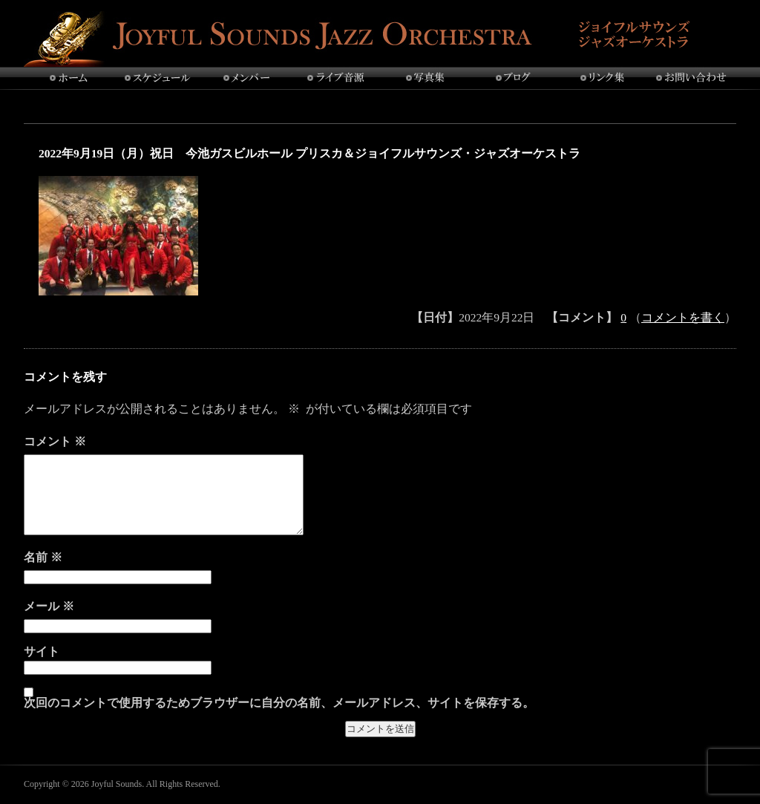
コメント (55, 441)
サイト (41, 652)
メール (49, 606)
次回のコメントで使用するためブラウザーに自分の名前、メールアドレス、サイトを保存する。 (279, 703)
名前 (43, 557)
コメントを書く (682, 317)
